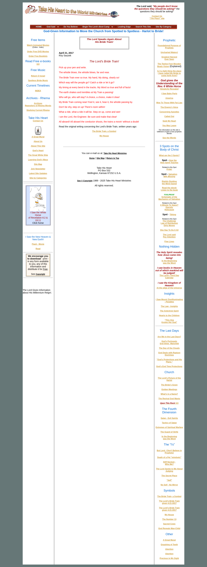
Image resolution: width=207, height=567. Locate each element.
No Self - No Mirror (169, 485)
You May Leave (169, 125)
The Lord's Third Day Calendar (169, 276)
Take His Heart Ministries (115, 153)
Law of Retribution (169, 223)
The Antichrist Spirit (169, 311)
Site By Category (163, 27)
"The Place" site (157, 18)
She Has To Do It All (169, 230)
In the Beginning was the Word (169, 262)
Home (92, 158)
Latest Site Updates (38, 173)
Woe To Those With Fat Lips (169, 103)
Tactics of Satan (169, 423)
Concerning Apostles (169, 112)
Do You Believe (71, 27)
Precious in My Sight (169, 558)
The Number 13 (169, 519)
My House (104, 136)
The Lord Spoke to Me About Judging (169, 470)
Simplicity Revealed (169, 89)
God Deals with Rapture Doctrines (169, 354)
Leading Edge (124, 27)
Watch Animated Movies (38, 45)
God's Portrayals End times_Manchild (169, 342)
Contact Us (157, 16)
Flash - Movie (38, 244)
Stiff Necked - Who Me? (169, 463)
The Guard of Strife (169, 432)
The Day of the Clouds (169, 348)
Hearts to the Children (169, 315)
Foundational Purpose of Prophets (169, 46)
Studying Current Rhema (37, 110)
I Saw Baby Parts (169, 93)
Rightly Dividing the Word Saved (169, 182)
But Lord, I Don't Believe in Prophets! (169, 451)
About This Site (38, 146)
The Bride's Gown (169, 385)
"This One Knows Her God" (169, 321)
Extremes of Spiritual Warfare (169, 427)
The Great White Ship (38, 155)
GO (38, 64)
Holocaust (169, 210)
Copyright (40, 274)
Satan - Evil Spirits (169, 418)
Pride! (169, 169)
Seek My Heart (169, 121)
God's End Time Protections (169, 366)
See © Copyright (85, 181)
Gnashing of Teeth (169, 544)
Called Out (169, 116)
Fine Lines (169, 241)
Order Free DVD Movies (38, 51)
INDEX (38, 91)
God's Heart (38, 150)
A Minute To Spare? (169, 205)
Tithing (173, 214)
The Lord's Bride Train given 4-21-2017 (169, 502)
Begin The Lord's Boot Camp (96, 27)
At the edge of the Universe (169, 288)
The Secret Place (169, 476)
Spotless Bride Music (38, 80)
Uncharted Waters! (169, 52)
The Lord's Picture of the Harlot (169, 379)
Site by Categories (38, 178)
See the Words (169, 138)
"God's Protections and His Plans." (169, 360)
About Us (38, 141)
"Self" (169, 480)
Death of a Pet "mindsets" (169, 457)
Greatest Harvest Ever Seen (169, 58)
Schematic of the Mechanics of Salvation (169, 198)
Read (38, 249)
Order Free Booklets (38, 56)
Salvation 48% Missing (170, 175)
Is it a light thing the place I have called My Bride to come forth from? (169, 73)
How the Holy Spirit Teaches (169, 161)
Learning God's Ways (38, 160)
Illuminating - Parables (174, 300)
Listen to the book (169, 190)
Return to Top (112, 158)
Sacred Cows (169, 524)
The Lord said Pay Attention (169, 236)
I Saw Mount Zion (164, 299)
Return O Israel (38, 76)
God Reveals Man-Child (169, 528)
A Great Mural (38, 137)
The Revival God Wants (169, 398)
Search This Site (143, 27)
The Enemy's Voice (169, 107)
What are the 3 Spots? (169, 155)
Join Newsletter (38, 169)
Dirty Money (169, 225)
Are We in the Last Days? (169, 337)
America (169, 98)
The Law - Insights (169, 306)
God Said (51, 27)
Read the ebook (169, 188)
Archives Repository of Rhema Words (38, 104)
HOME (39, 27)
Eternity (169, 207)
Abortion (169, 549)
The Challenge (169, 221)
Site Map (38, 164)
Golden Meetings (169, 389)
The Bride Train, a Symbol (104, 131)
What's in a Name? (169, 394)
